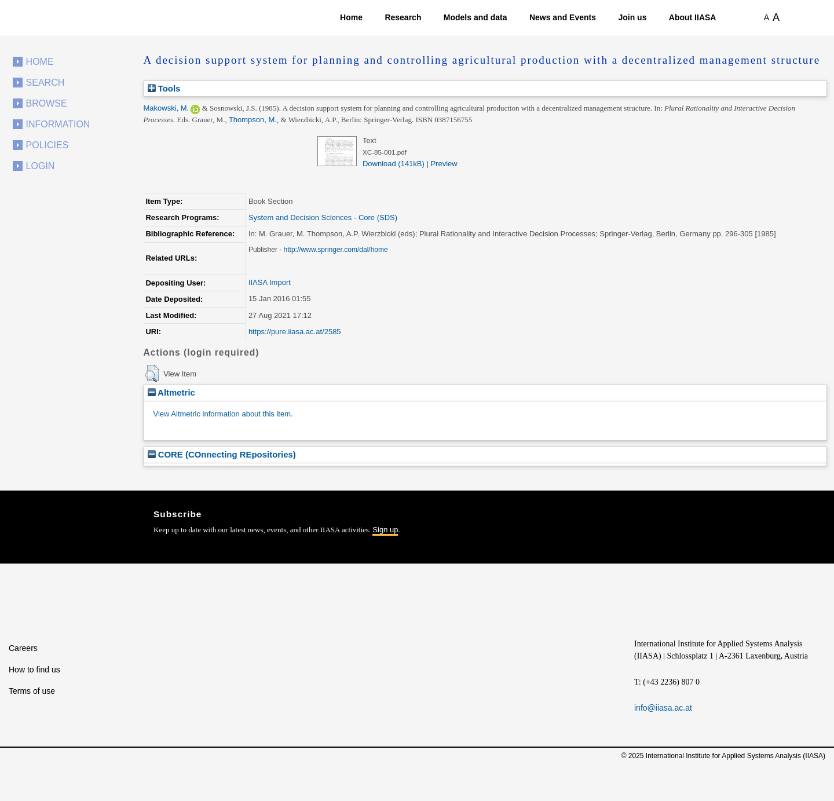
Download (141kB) (394, 163)
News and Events (562, 17)
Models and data (475, 17)
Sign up (385, 529)
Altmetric (171, 392)
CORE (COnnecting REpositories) (222, 454)
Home (351, 17)
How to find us (34, 669)
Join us (632, 17)
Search (45, 82)
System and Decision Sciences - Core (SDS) (322, 217)
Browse (46, 103)
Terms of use (32, 691)
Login (40, 166)
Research (403, 17)
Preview (443, 163)
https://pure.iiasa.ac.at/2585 (294, 331)
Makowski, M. (166, 108)
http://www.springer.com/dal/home (336, 250)
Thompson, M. (253, 119)
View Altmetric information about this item (222, 413)
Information (58, 124)
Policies (47, 145)
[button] (152, 373)
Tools (164, 88)
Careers (23, 648)
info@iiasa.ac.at (663, 707)
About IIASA (692, 17)
